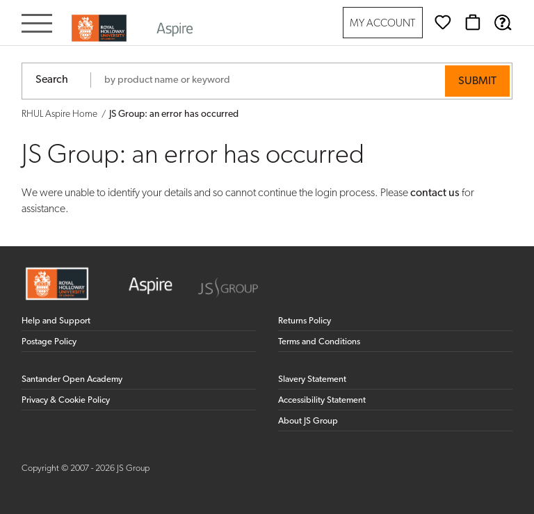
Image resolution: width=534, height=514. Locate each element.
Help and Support (56, 321)
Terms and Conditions (319, 341)
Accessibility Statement (322, 400)
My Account (382, 24)
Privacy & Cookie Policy (66, 400)
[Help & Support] (502, 22)
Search (51, 80)
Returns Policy (304, 321)
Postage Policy (49, 341)
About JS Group (308, 421)
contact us (435, 193)
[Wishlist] (443, 22)
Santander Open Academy (72, 379)
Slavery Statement (312, 379)
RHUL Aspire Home (59, 114)
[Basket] (473, 22)
